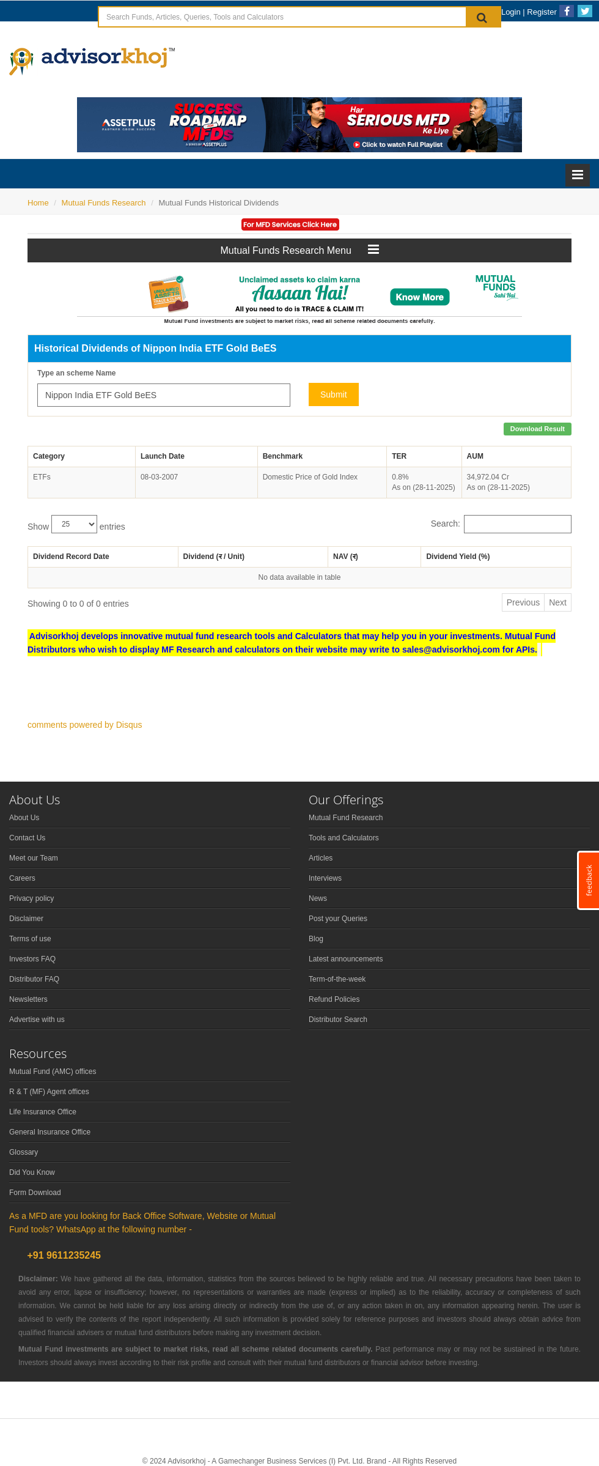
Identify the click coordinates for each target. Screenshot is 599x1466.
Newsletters (28, 999)
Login (511, 12)
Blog (316, 939)
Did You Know (32, 1172)
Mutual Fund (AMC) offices (53, 1071)
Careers (22, 878)
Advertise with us (37, 1019)
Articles (321, 858)
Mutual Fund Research (346, 817)
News (318, 898)
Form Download (35, 1192)
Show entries (76, 524)
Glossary (23, 1152)
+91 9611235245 (62, 1255)
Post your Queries (338, 918)
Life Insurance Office (42, 1112)
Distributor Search (338, 1019)
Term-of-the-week (337, 979)
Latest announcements (346, 959)
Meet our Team (33, 858)
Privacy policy (31, 898)
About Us (24, 817)
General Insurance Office (49, 1132)
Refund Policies (334, 999)
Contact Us (27, 838)
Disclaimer (26, 918)
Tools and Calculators (344, 838)
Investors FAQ (32, 959)
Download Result (537, 428)
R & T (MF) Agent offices (49, 1091)
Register (541, 12)
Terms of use (30, 939)
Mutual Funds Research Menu (300, 249)
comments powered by (85, 725)
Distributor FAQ (34, 979)
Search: (501, 524)
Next (558, 602)
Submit (333, 394)
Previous (523, 602)
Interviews (325, 878)
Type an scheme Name (76, 373)
